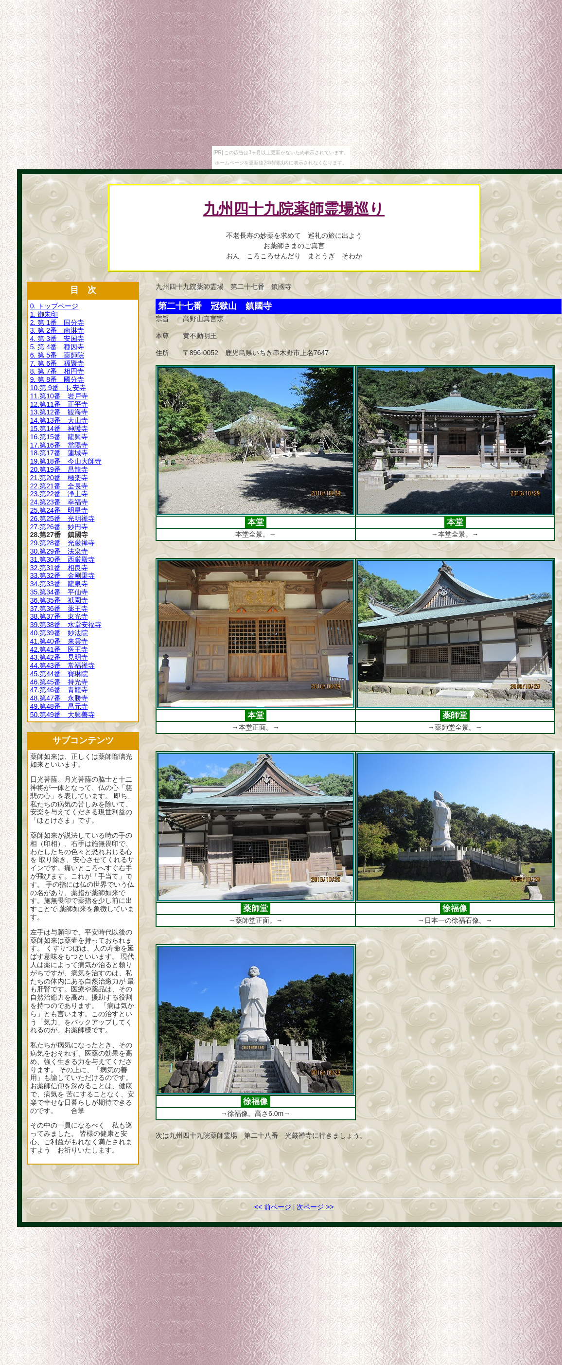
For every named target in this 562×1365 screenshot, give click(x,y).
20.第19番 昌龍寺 (59, 469)
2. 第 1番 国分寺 (57, 322)
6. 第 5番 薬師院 (57, 355)
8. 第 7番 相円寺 (57, 371)
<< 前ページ (272, 1207)
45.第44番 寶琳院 (59, 674)
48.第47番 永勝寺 (59, 698)
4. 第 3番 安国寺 (57, 338)
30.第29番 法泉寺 (59, 551)
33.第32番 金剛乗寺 (62, 575)
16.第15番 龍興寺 (59, 437)
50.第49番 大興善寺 (62, 714)
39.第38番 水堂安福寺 (66, 625)
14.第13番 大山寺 (59, 420)
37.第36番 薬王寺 (59, 608)
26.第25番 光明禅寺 (62, 518)
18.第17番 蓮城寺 (59, 453)
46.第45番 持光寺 (59, 682)
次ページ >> (315, 1207)
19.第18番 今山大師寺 (66, 461)
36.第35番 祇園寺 (59, 600)
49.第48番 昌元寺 (59, 706)
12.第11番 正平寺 (59, 404)
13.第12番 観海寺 (59, 412)
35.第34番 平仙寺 (59, 592)
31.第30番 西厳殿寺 (62, 559)
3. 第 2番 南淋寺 (57, 330)
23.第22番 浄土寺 (59, 494)
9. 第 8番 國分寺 (57, 379)
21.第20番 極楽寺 (59, 478)
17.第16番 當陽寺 (59, 445)
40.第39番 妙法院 (59, 633)
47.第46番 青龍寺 (59, 690)
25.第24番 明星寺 (59, 510)
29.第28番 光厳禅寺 (62, 543)
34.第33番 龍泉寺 (59, 584)
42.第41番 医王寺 (59, 649)
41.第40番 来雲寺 (59, 641)
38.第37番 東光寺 (59, 616)
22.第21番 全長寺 (59, 486)
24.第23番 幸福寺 (59, 502)
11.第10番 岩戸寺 (59, 396)
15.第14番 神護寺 (59, 428)
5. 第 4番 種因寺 (57, 347)
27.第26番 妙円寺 (59, 527)
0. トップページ (54, 306)
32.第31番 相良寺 (59, 568)
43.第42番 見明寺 (59, 657)
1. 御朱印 (44, 314)
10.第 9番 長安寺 (58, 388)
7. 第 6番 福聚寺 (57, 363)
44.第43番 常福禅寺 (62, 665)
